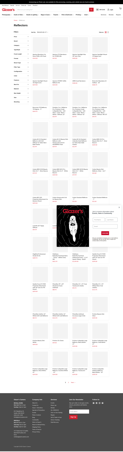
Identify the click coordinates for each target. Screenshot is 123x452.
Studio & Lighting (32, 15)
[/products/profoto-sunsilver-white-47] (60, 360)
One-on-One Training (56, 413)
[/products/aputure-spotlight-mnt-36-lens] (40, 72)
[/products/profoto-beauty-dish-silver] (100, 305)
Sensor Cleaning (55, 420)
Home (15, 21)
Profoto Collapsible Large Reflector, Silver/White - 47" (40, 371)
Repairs (118, 15)
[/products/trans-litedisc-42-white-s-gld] (40, 305)
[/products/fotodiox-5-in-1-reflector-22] (60, 98)
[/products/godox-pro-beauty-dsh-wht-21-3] (60, 160)
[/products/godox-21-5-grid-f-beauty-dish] (60, 188)
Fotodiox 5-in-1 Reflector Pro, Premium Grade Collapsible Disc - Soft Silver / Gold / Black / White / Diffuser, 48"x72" (99, 111)
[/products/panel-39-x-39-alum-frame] (60, 275)
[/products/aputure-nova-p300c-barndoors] (40, 45)
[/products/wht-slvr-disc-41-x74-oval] (100, 275)
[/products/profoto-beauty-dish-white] (40, 331)
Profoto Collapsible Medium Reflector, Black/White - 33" (98, 371)
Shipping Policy (36, 427)
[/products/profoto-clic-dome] (60, 331)
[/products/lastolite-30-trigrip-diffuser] (40, 217)
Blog (33, 418)
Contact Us (35, 406)
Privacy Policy (36, 432)
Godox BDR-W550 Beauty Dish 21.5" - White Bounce (80, 171)
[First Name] (99, 220)
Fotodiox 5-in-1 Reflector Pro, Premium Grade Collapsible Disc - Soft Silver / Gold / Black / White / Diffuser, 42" (79, 111)
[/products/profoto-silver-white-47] (40, 360)
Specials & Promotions (38, 411)
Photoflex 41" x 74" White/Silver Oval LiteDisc (98, 286)
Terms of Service (36, 430)
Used (86, 15)
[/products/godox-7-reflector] (100, 188)
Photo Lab (23, 5)
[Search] (53, 10)
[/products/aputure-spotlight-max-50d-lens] (80, 45)
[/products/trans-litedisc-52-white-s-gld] (60, 305)
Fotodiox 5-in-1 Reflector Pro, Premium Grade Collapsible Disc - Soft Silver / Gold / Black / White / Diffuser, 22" (60, 111)
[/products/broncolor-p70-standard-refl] (40, 98)
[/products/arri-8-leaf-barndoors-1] (80, 72)
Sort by (33, 33)
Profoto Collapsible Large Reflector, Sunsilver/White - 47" (60, 371)
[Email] (105, 226)
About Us (34, 403)
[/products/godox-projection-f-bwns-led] (40, 188)
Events (29, 5)
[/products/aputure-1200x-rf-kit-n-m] (60, 72)
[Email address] (79, 412)
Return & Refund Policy (38, 425)
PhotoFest (35, 5)
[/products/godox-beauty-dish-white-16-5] (100, 160)
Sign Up (73, 418)
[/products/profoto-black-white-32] (100, 360)
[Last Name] (112, 220)
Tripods (56, 15)
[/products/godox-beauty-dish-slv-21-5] (40, 160)
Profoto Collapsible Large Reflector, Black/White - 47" (79, 342)
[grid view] (106, 33)
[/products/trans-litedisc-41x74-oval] (80, 275)
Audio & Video (19, 15)
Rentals (111, 15)
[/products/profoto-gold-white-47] (100, 331)
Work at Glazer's (36, 423)
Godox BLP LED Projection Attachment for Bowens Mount (40, 199)
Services (18, 5)
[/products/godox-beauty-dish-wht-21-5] (80, 160)
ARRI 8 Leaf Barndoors (79, 81)
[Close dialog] (119, 207)
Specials (12, 5)
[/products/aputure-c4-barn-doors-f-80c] (60, 45)
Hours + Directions (37, 408)
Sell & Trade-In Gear (56, 418)
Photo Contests (36, 415)
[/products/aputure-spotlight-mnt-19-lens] (100, 45)
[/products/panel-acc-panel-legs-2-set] (80, 305)
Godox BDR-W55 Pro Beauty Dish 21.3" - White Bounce (60, 171)
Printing (79, 15)
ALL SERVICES (55, 411)
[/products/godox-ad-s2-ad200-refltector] (40, 130)
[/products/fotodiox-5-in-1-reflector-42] (80, 98)
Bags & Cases (46, 15)
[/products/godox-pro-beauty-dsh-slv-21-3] (100, 130)
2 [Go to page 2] (68, 383)
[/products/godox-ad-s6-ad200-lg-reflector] (80, 130)
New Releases (5, 5)
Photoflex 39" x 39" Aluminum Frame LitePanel (58, 286)
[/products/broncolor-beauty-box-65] (100, 72)
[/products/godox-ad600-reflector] (80, 188)
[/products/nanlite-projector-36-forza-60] (40, 275)
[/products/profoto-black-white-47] (80, 331)
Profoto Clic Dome (58, 341)
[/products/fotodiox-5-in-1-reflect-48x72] (100, 98)
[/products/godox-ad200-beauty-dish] (60, 130)
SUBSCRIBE (105, 233)
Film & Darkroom (67, 15)
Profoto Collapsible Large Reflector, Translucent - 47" (79, 371)
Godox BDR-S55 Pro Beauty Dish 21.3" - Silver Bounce (99, 141)
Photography (6, 15)
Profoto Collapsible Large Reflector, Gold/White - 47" (99, 342)
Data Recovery (55, 423)
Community (35, 420)
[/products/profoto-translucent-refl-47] (80, 360)
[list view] (108, 33)
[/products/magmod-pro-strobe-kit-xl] (40, 245)
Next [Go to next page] (73, 383)
